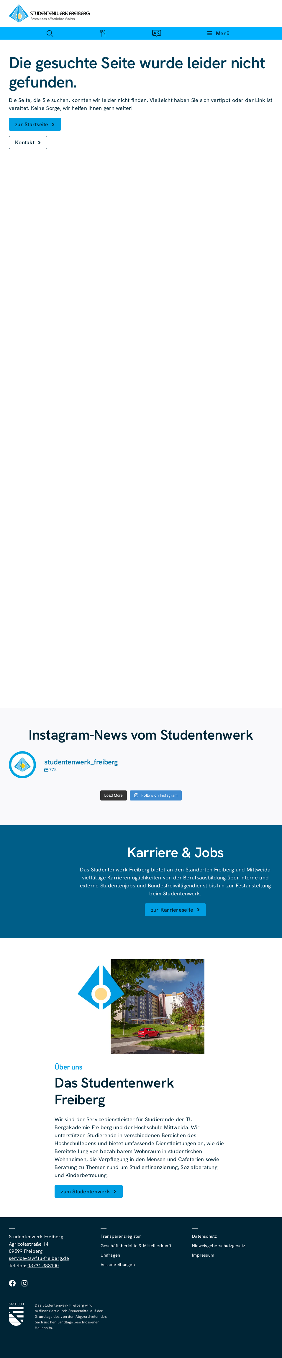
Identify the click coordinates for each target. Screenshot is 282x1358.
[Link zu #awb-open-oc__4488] (49, 33)
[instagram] (24, 1283)
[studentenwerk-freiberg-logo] (49, 7)
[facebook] (12, 1283)
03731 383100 (43, 1266)
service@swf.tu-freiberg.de (39, 1258)
